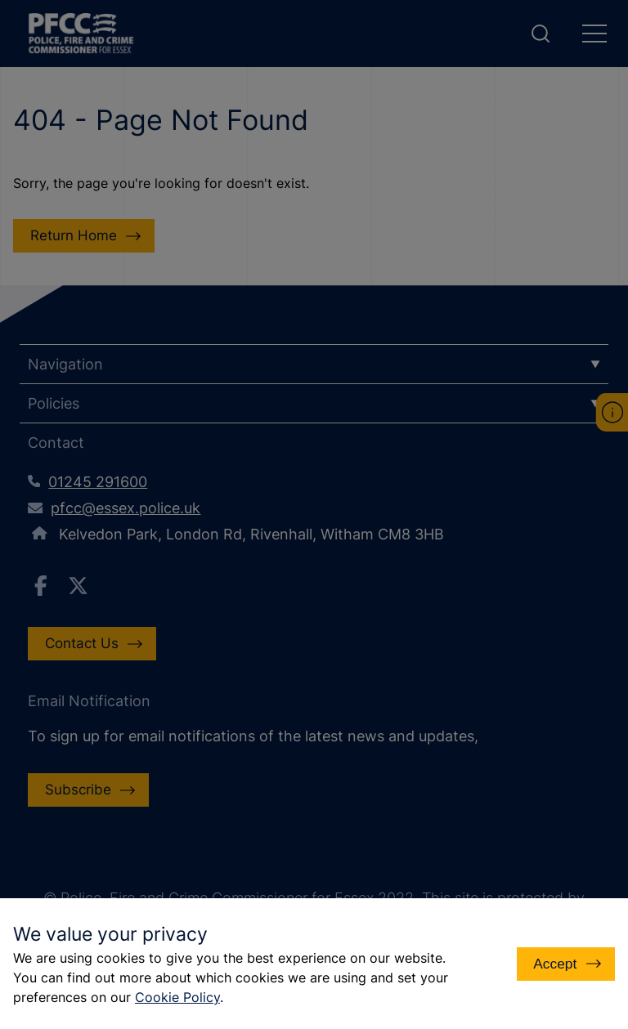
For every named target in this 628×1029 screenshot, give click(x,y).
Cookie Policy (177, 997)
